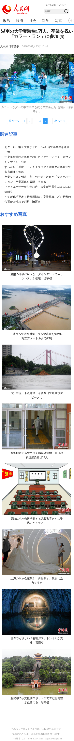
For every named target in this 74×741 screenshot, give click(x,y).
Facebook (50, 5)
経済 (19, 21)
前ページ (14, 120)
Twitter (61, 5)
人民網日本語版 (9, 46)
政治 (6, 21)
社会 (32, 21)
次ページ (59, 120)
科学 (45, 21)
